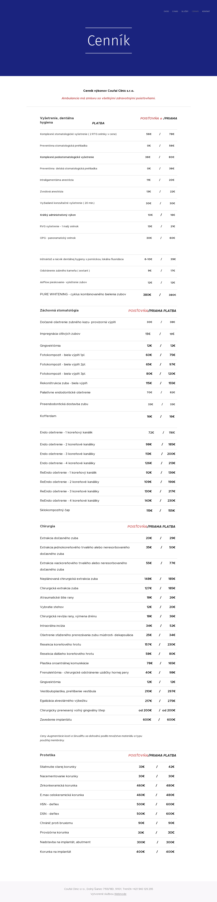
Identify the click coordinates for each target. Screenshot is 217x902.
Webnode (120, 894)
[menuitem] (196, 11)
